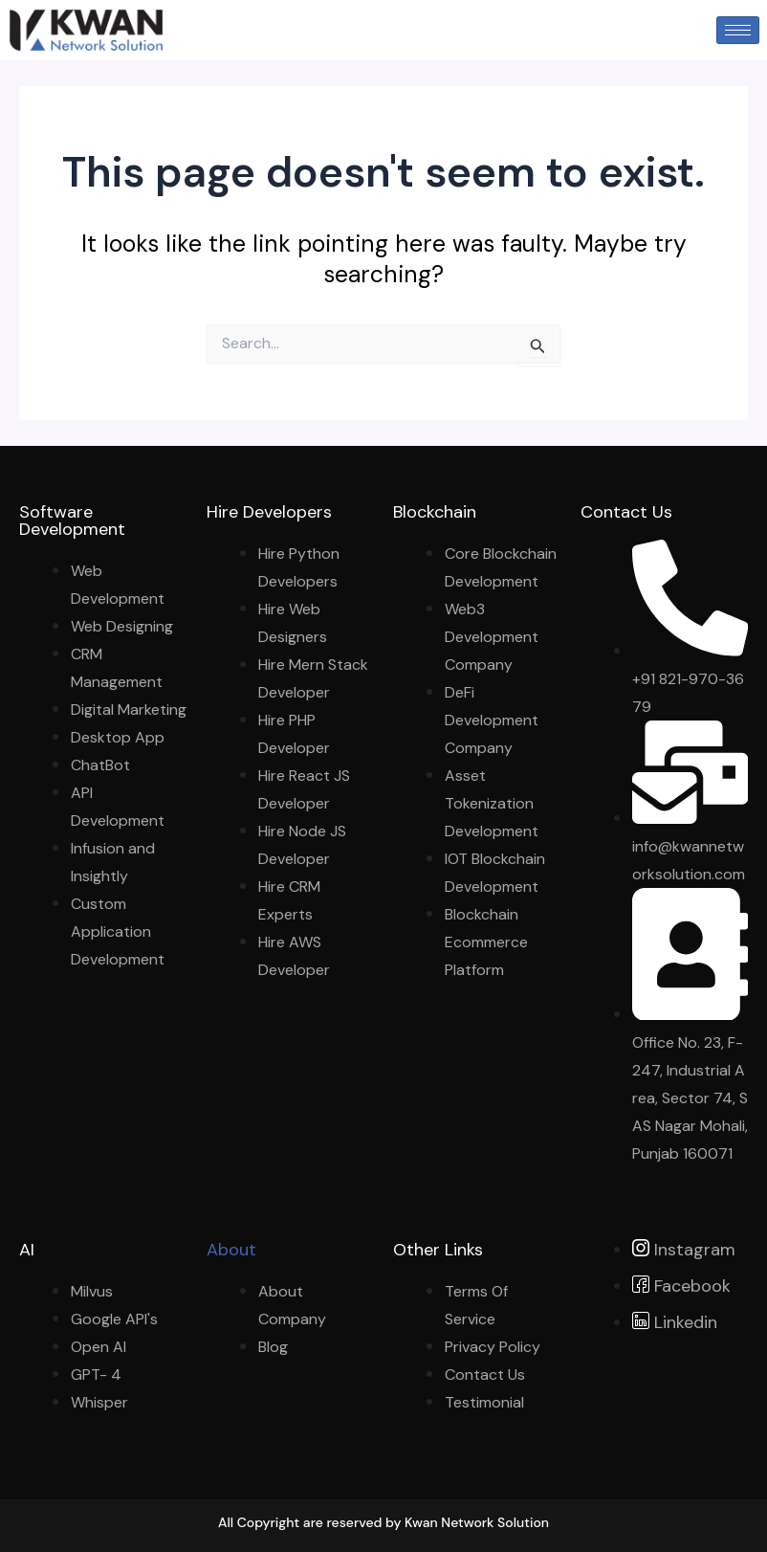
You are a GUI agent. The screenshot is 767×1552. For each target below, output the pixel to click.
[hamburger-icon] (737, 30)
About (231, 1249)
